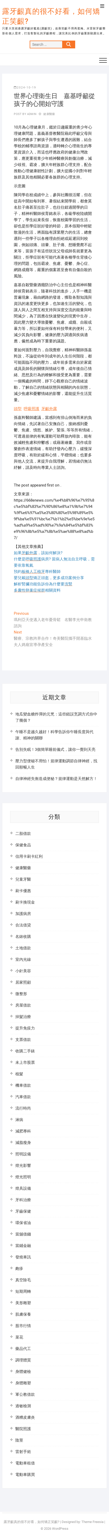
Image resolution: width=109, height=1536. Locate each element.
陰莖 (19, 1440)
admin (31, 114)
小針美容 (23, 971)
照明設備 (23, 1154)
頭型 (18, 408)
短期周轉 (23, 1291)
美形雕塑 (23, 1303)
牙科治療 (23, 1200)
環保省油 (23, 1222)
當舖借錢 (23, 1234)
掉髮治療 (23, 1016)
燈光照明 (23, 1177)
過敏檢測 (23, 1406)
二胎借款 (23, 833)
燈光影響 (23, 1165)
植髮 (19, 1074)
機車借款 (23, 1085)
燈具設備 (23, 1188)
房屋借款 (23, 1005)
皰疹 (19, 1268)
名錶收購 (23, 936)
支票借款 (23, 1039)
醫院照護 (23, 1428)
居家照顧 (23, 982)
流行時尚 (23, 1108)
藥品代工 (23, 1348)
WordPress (60, 1529)
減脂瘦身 (23, 1142)
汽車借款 (23, 1097)
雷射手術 (23, 1451)
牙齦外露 (49, 408)
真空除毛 (23, 1280)
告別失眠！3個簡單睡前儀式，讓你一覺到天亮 (55, 749)
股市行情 (23, 1325)
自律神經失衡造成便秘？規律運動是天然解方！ (56, 778)
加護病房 (23, 913)
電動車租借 (25, 1463)
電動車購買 (25, 1474)
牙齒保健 (23, 1211)
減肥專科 (23, 1131)
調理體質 (23, 1360)
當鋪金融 (23, 1245)
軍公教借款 (25, 1394)
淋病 (19, 1119)
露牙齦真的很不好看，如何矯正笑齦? (51, 16)
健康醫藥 (49, 114)
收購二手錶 (25, 1051)
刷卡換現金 (25, 902)
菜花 (19, 1337)
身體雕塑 (23, 1383)
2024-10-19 (25, 87)
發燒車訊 (23, 1257)
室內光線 (23, 959)
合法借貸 (23, 925)
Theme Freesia (92, 1522)
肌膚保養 (23, 1314)
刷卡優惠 (23, 890)
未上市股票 (25, 1062)
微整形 (21, 993)
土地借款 (23, 948)
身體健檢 (23, 1371)
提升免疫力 (25, 1028)
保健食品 (23, 845)
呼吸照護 (31, 408)
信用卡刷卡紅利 (29, 856)
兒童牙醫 (23, 879)
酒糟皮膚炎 (25, 1417)
